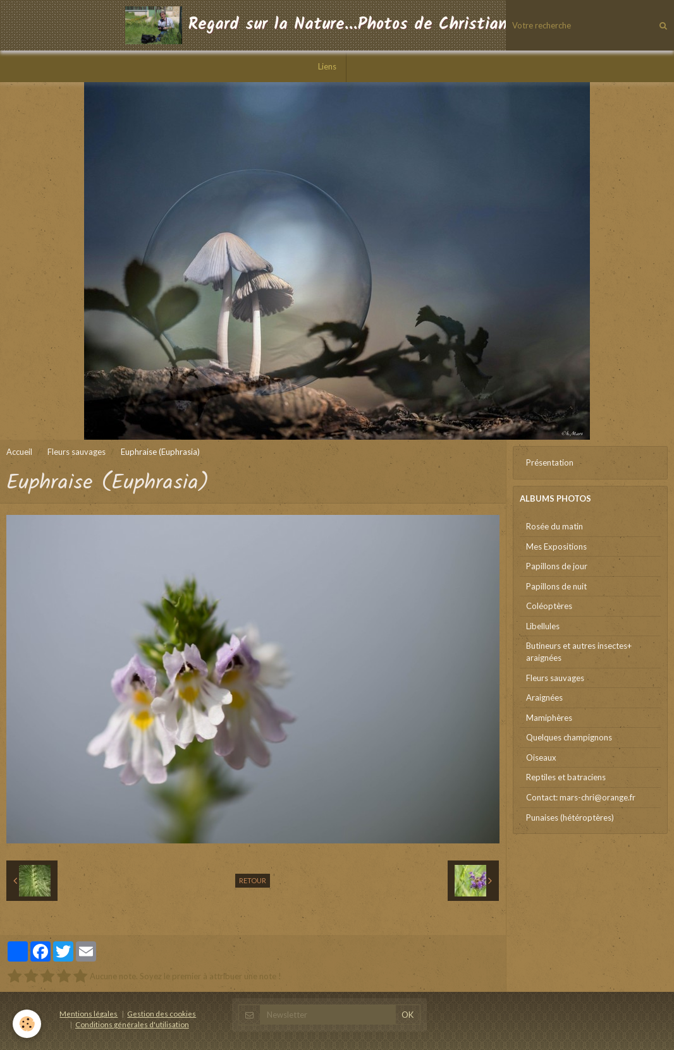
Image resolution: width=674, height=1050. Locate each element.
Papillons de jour (556, 566)
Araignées (544, 697)
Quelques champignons (569, 737)
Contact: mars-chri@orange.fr (580, 797)
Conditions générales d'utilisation (132, 1024)
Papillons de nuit (556, 586)
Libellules (543, 626)
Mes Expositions (556, 546)
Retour (252, 880)
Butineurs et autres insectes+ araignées (579, 652)
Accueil (19, 452)
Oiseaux (541, 757)
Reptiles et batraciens (566, 777)
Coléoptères (549, 606)
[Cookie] (27, 1024)
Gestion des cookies (161, 1013)
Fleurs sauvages (76, 452)
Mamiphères (549, 718)
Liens (327, 66)
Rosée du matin (554, 526)
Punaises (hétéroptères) (570, 817)
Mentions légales (88, 1013)
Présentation (549, 462)
